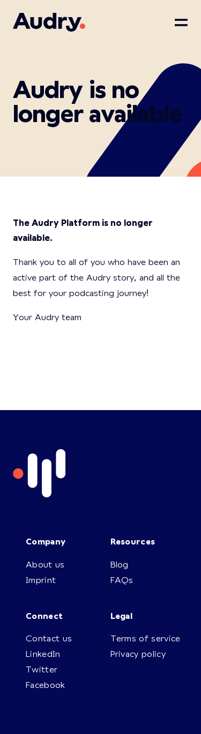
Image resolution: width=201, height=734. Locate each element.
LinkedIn (43, 653)
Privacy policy (138, 653)
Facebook (45, 684)
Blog (119, 564)
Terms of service (145, 638)
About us (45, 564)
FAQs (121, 579)
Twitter (41, 669)
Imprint (41, 579)
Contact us (49, 638)
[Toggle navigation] (181, 22)
